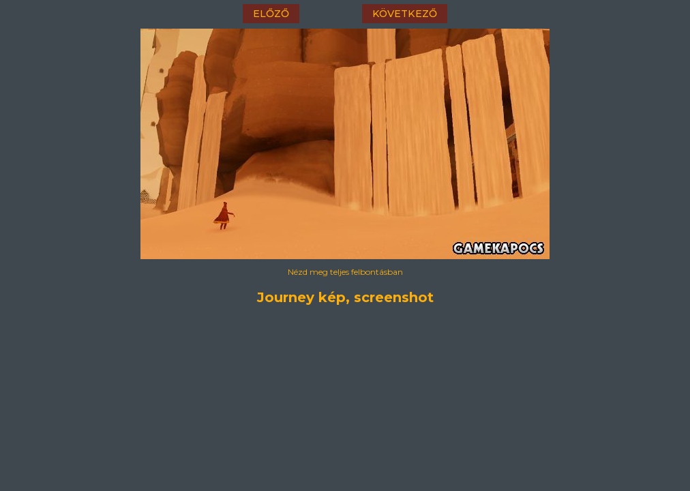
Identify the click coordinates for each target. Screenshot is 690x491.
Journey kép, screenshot (345, 297)
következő (404, 14)
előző (271, 14)
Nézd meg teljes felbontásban (345, 272)
